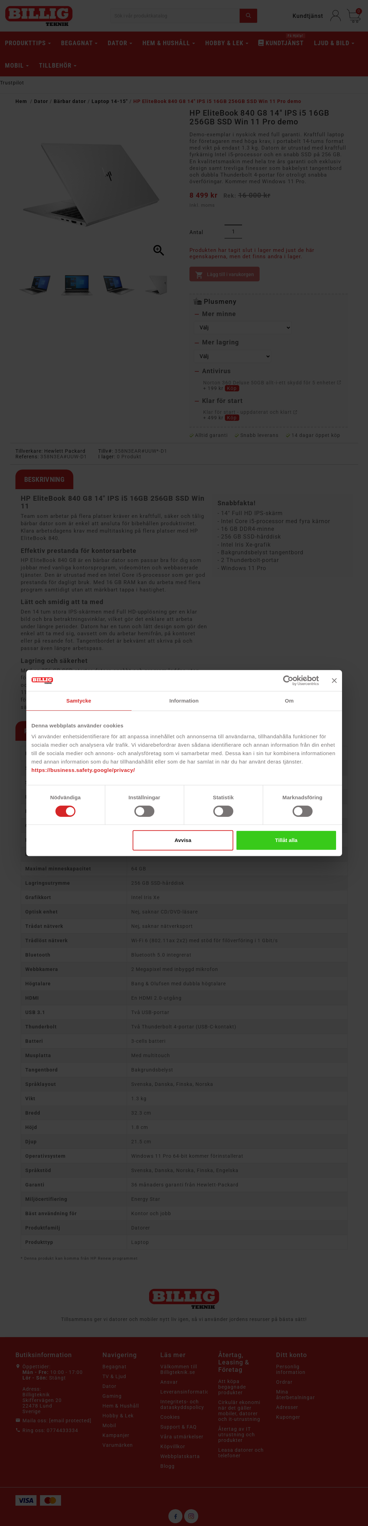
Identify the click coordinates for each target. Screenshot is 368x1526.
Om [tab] (289, 701)
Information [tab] (184, 701)
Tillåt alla (286, 840)
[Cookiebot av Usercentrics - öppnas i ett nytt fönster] (288, 680)
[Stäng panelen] (334, 680)
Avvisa (182, 840)
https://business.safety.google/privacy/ (83, 770)
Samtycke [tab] (78, 701)
